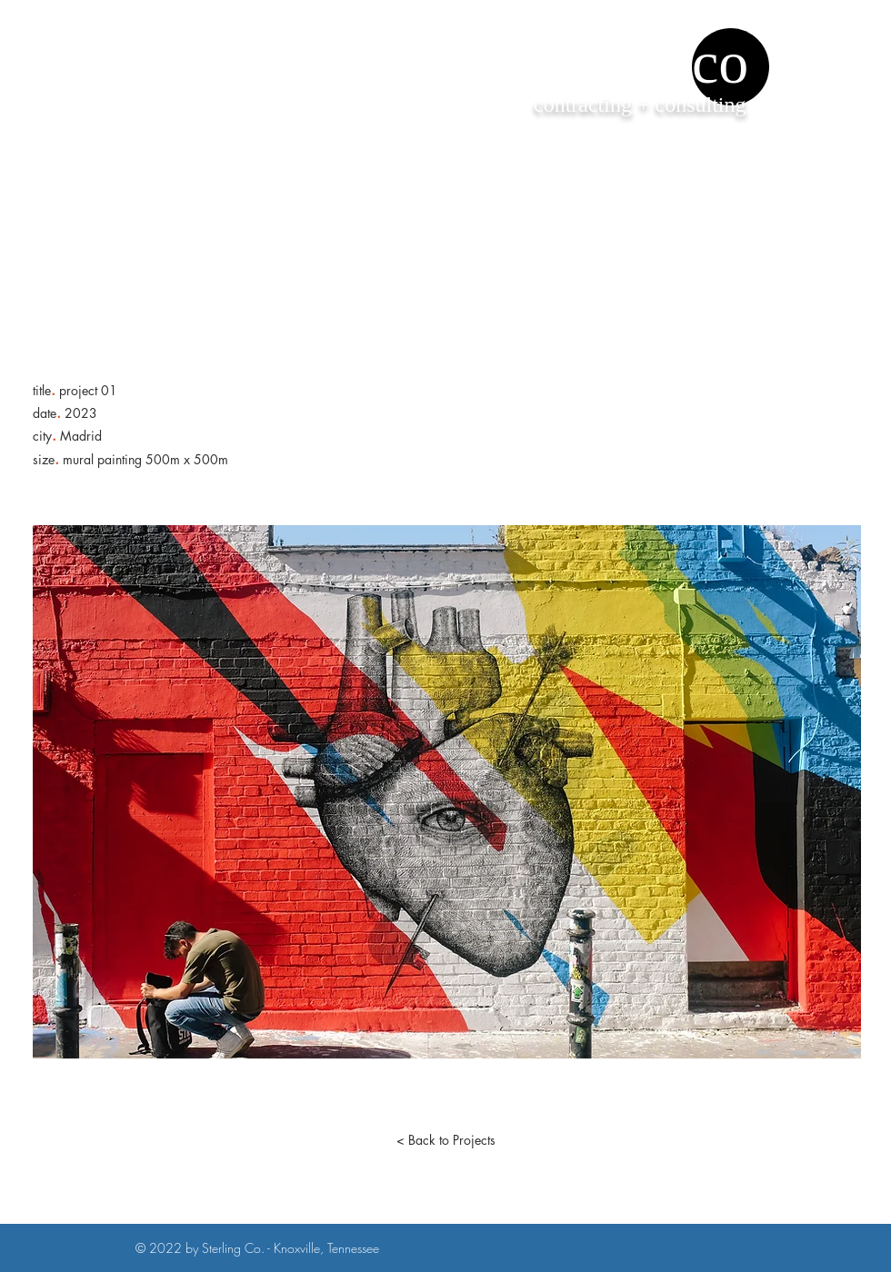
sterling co (623, 62)
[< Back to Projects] (445, 1140)
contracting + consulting (640, 104)
